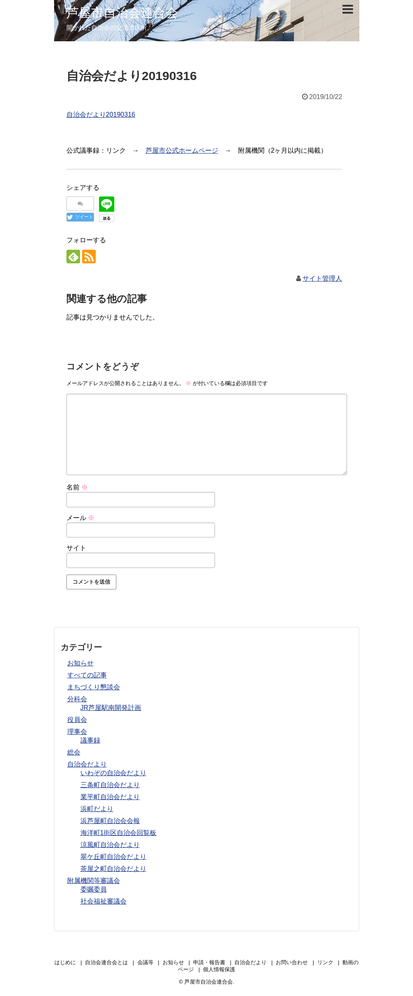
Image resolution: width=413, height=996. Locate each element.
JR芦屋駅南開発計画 (111, 707)
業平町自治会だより (110, 796)
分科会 (77, 699)
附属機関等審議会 (93, 880)
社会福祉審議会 (103, 901)
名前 (77, 487)
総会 (73, 752)
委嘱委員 (93, 889)
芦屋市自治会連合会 (122, 12)
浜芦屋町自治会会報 (110, 820)
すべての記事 (87, 675)
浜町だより (96, 808)
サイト (76, 547)
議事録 (90, 740)
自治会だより (87, 764)
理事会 (77, 731)
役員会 (77, 719)
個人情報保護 (219, 969)
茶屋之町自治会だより (113, 868)
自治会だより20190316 (100, 114)
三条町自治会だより (110, 784)
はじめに (65, 962)
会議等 (145, 962)
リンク (325, 962)
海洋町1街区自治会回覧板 (118, 832)
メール (80, 517)
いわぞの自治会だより (113, 772)
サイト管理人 (322, 278)
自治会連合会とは (106, 962)
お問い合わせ (292, 962)
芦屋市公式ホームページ (182, 150)
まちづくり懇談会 (93, 687)
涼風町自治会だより (110, 844)
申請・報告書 (209, 962)
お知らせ (80, 663)
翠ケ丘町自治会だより (113, 856)
